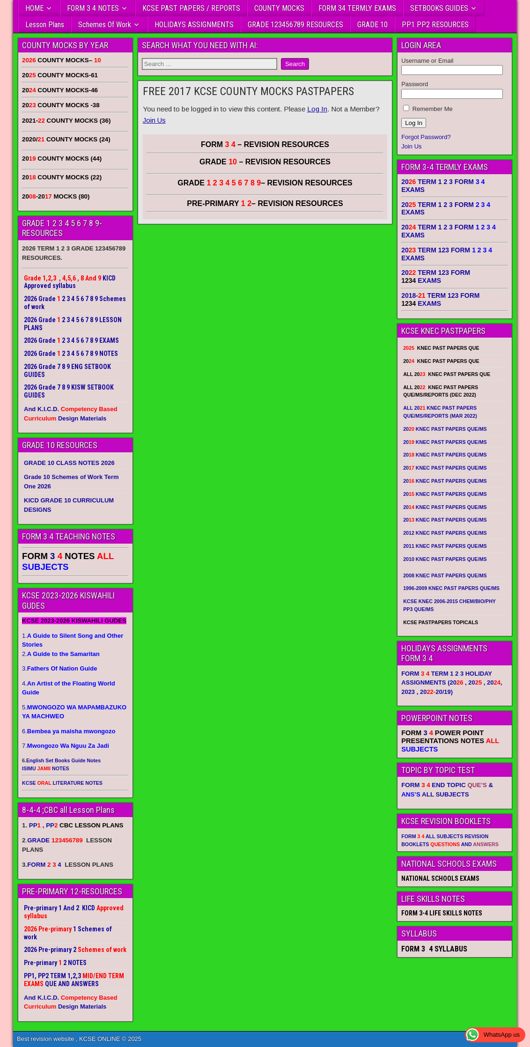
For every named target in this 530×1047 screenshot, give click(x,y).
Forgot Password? (426, 136)
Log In (317, 109)
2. (61, 653)
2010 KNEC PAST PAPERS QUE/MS (444, 559)
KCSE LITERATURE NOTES (62, 783)
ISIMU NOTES (45, 768)
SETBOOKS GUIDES (439, 8)
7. (65, 745)
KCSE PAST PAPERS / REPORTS (191, 8)
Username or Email (427, 60)
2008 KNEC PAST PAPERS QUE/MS (444, 575)
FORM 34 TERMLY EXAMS (357, 8)
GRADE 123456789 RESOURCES (295, 24)
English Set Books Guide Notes (63, 760)
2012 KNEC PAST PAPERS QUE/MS (444, 533)
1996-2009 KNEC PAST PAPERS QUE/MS (451, 588)
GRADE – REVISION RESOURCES (265, 183)
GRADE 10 (372, 24)
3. (59, 668)
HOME (34, 8)
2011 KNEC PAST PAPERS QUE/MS (444, 546)
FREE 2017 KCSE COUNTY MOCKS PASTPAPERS (248, 91)
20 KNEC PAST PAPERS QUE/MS (444, 429)
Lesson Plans (44, 24)
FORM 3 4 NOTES (93, 8)
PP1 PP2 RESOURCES (435, 24)
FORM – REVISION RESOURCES (265, 144)
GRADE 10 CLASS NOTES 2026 (69, 462)
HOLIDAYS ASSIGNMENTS (194, 24)
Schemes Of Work (104, 24)
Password (414, 84)
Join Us (154, 120)
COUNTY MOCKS (279, 8)
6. (68, 731)
